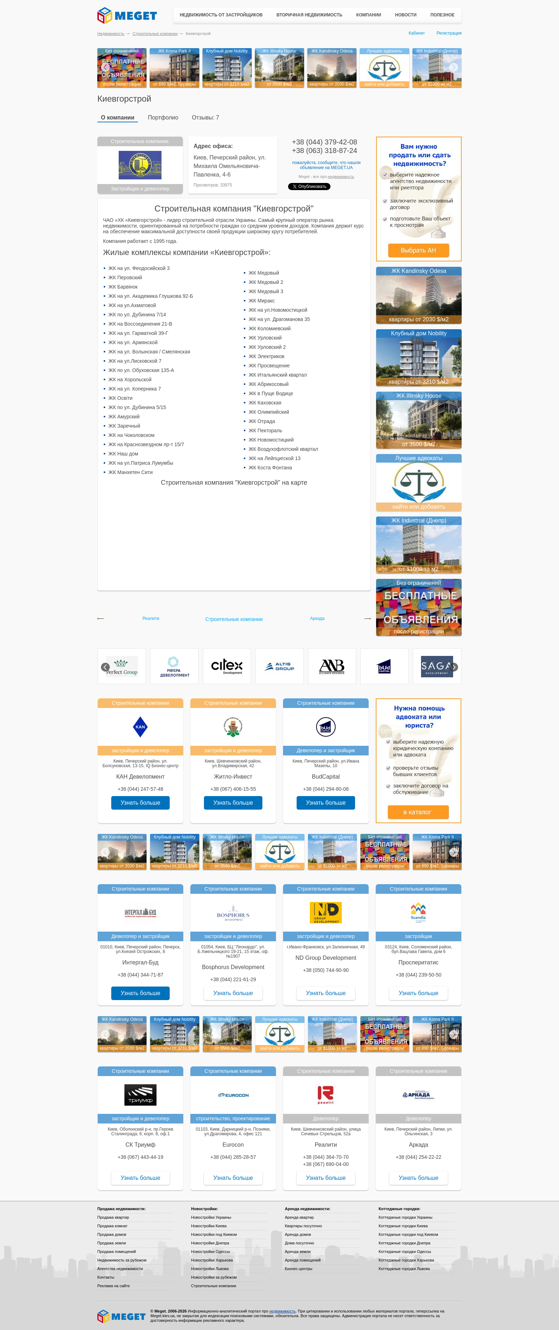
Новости (405, 14)
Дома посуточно (299, 1243)
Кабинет (417, 33)
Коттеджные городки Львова (404, 1269)
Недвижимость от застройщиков (221, 14)
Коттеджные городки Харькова (406, 1260)
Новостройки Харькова (212, 1260)
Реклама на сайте (113, 1286)
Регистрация (449, 33)
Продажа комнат (112, 1226)
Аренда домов (298, 1234)
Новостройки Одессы (210, 1251)
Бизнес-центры (298, 1269)
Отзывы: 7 (205, 117)
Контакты (105, 1277)
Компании (368, 14)
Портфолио (163, 117)
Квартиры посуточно (303, 1226)
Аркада (317, 618)
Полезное (442, 14)
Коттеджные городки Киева (403, 1226)
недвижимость (341, 176)
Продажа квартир (113, 1217)
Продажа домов (111, 1234)
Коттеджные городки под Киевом (408, 1234)
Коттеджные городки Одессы (405, 1251)
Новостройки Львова (210, 1269)
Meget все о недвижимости (122, 1316)
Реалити (151, 618)
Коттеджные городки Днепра (404, 1243)
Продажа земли (111, 1243)
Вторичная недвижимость (310, 14)
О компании (117, 117)
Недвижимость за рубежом (122, 1260)
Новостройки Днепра (210, 1243)
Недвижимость (110, 33)
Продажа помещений (116, 1251)
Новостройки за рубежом (214, 1277)
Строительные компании (155, 33)
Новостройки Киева (208, 1226)
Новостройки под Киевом (214, 1234)
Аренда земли (298, 1251)
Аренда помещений (302, 1260)
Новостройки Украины (211, 1217)
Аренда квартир (299, 1217)
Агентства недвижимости (120, 1269)
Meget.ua (342, 167)
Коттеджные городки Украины (405, 1217)
